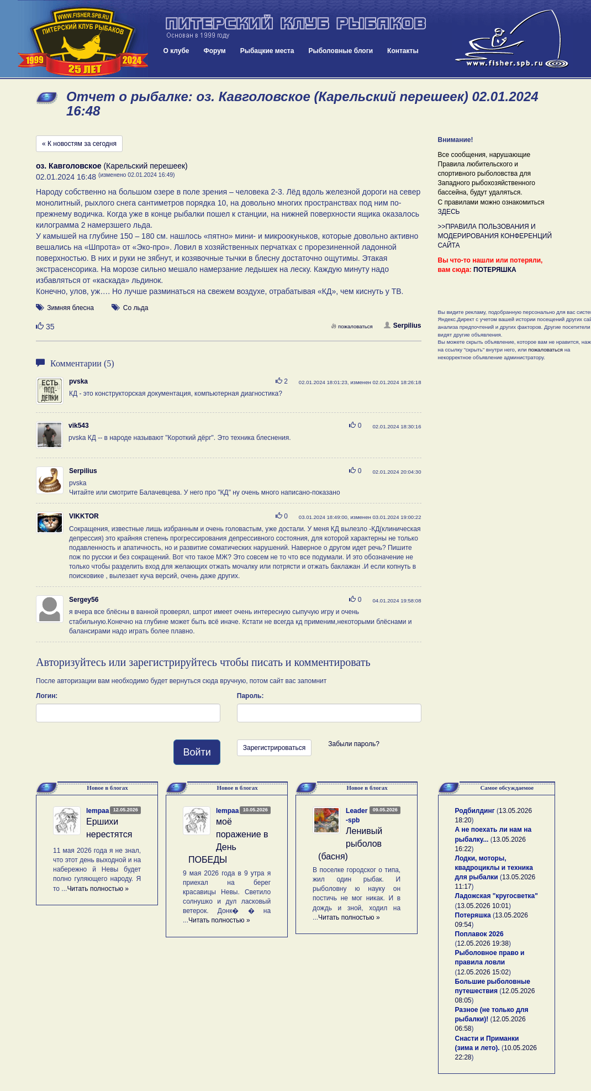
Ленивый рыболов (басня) (350, 843)
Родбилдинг (475, 811)
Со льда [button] (136, 308)
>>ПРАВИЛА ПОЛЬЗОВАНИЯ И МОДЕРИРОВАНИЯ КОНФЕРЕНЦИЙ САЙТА (495, 236)
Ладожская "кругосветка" (496, 896)
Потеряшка (473, 915)
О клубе (176, 51)
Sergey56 (83, 600)
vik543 (78, 425)
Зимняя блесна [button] (70, 308)
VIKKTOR (84, 516)
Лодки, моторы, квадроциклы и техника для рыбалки (494, 867)
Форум (215, 51)
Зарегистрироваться (274, 748)
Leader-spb (356, 815)
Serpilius (402, 325)
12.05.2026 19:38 (483, 943)
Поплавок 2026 (479, 934)
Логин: (46, 696)
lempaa (97, 811)
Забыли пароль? (353, 744)
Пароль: (250, 696)
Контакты (403, 51)
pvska (78, 381)
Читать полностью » (98, 889)
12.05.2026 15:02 (483, 972)
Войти (196, 752)
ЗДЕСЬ (449, 212)
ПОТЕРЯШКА (494, 270)
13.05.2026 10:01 (483, 906)
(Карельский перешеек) (112, 165)
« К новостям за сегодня (79, 144)
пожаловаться (352, 326)
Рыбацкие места (267, 51)
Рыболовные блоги (340, 51)
